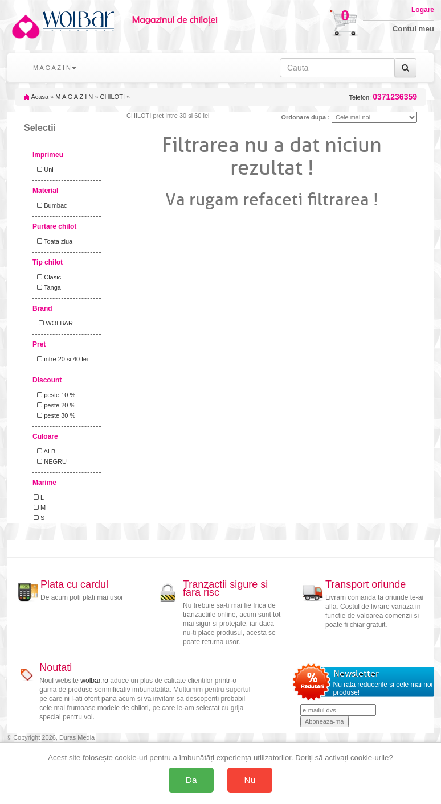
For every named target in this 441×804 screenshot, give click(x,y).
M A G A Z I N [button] (54, 67)
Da (191, 780)
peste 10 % (54, 394)
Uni (44, 169)
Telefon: (383, 97)
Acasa (36, 96)
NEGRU (50, 461)
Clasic (47, 277)
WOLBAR (53, 323)
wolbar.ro (94, 681)
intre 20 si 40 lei (61, 359)
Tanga (47, 287)
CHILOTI (112, 96)
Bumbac (50, 205)
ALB (44, 451)
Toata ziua (53, 241)
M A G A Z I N (74, 96)
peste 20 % (54, 405)
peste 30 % (54, 415)
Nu (250, 780)
